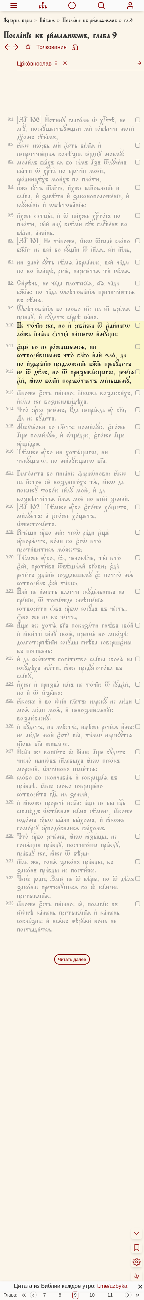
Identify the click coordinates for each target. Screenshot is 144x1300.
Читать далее (72, 925)
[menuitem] (14, 5)
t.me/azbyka (112, 1286)
